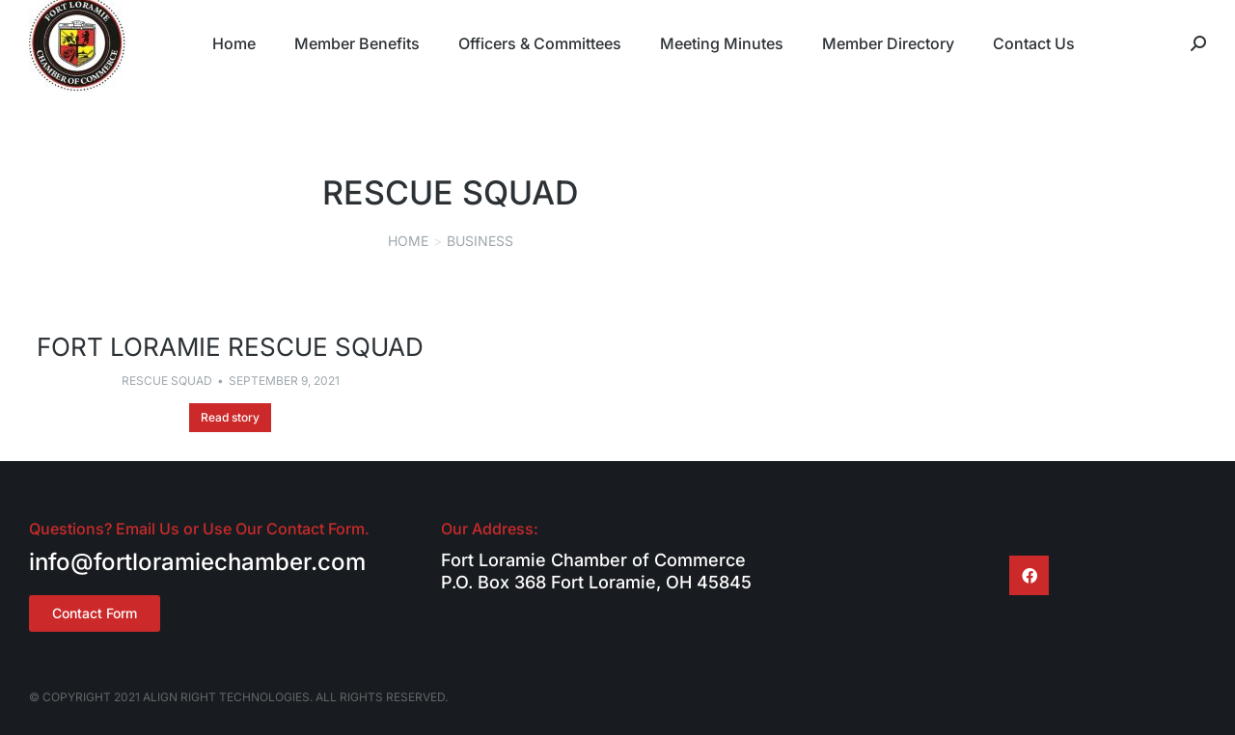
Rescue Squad (167, 380)
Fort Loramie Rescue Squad (230, 347)
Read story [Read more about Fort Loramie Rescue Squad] (230, 417)
